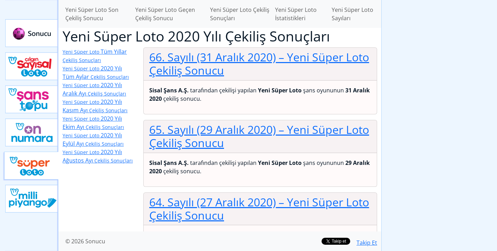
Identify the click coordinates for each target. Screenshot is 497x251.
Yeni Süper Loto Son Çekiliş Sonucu (91, 14)
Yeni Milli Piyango (31, 199)
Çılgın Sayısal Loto (31, 66)
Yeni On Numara (31, 132)
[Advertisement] (439, 110)
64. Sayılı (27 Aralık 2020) (259, 209)
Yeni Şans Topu (31, 99)
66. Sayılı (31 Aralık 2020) (259, 64)
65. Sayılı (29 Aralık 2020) (259, 136)
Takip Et (366, 242)
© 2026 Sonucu (85, 241)
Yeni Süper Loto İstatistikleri (296, 14)
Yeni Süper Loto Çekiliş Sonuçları (239, 14)
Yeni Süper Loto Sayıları (352, 14)
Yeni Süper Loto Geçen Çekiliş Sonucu (165, 14)
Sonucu (31, 33)
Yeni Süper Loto (31, 166)
